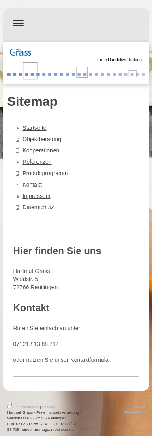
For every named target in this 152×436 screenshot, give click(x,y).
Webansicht (134, 410)
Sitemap (49, 407)
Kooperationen (40, 150)
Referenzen (36, 162)
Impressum (36, 196)
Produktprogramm (45, 173)
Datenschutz (38, 207)
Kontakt (31, 184)
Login (140, 405)
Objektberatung (41, 139)
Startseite (34, 128)
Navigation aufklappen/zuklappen (76, 23)
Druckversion (23, 407)
